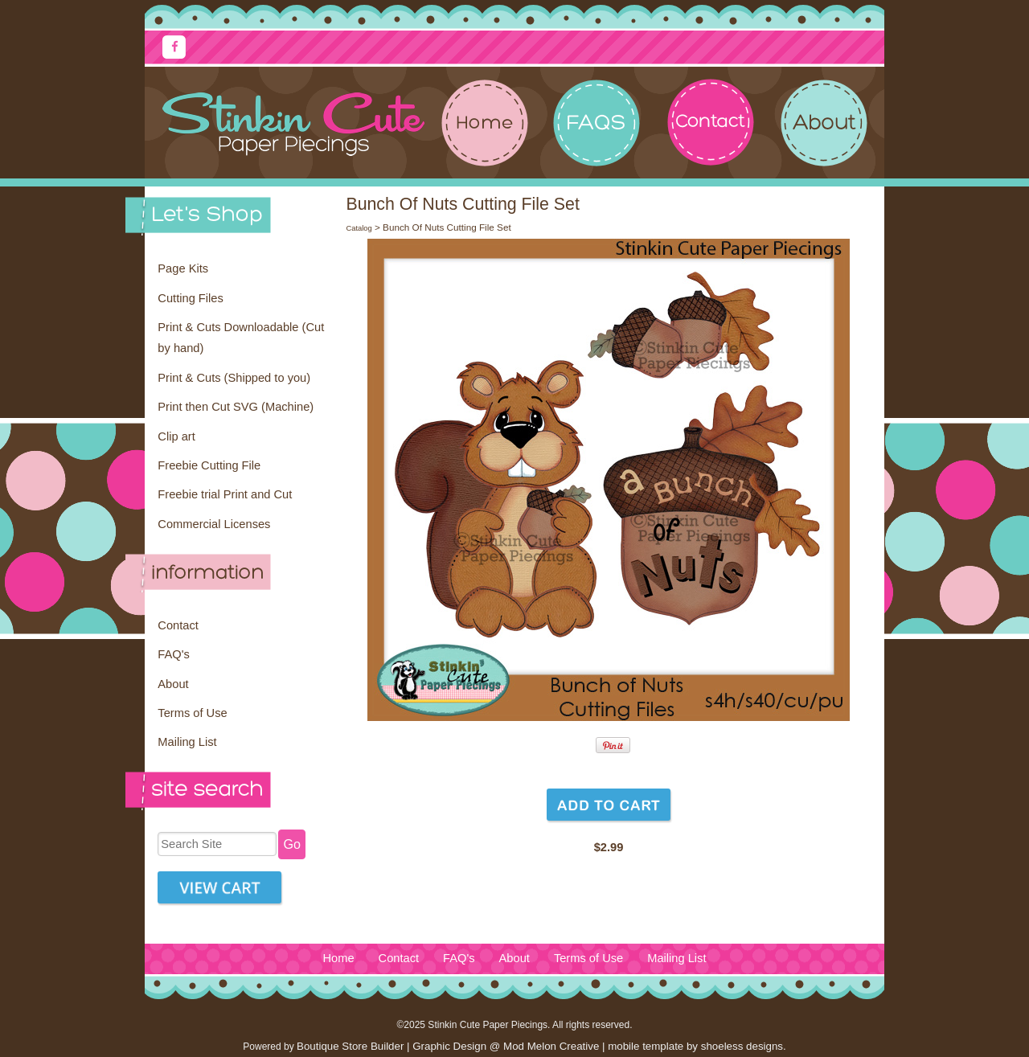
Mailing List (187, 741)
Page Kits (183, 268)
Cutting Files (190, 298)
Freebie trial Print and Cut (225, 494)
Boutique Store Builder (350, 1046)
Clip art (176, 436)
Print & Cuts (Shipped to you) (234, 377)
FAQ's (173, 654)
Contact (178, 625)
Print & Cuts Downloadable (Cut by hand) (241, 337)
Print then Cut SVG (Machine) (236, 406)
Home (338, 958)
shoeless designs (742, 1046)
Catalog (358, 228)
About (173, 684)
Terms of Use (192, 713)
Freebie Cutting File (209, 465)
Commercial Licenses (214, 524)
